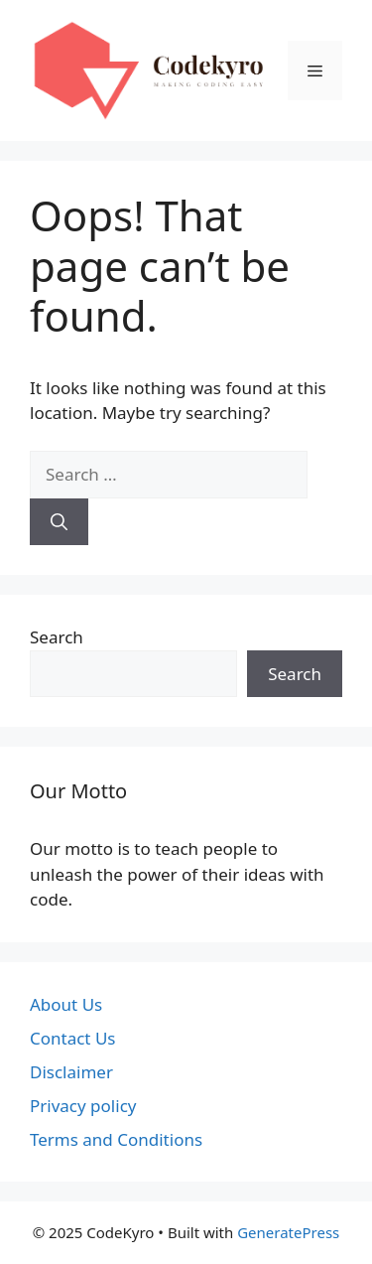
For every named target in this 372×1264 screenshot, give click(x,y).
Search (56, 637)
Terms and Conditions (116, 1139)
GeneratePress (288, 1232)
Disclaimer (71, 1071)
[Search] (59, 522)
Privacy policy (83, 1105)
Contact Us (73, 1038)
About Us (66, 1004)
